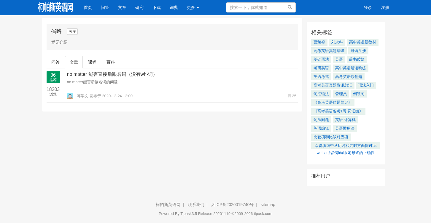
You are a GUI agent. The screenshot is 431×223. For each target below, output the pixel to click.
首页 (90, 7)
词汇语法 (321, 94)
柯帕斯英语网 (168, 204)
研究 (139, 7)
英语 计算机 (345, 119)
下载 (156, 7)
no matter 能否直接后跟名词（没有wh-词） (112, 74)
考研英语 (321, 68)
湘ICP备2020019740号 (232, 204)
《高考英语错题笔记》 (333, 102)
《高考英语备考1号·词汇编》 (338, 111)
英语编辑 (321, 128)
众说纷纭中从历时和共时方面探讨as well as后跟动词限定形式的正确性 (346, 146)
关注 (72, 31)
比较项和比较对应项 (331, 137)
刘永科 (337, 42)
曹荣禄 (319, 42)
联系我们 (196, 204)
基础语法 (321, 59)
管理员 (341, 94)
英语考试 (321, 76)
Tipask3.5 (188, 213)
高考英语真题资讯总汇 (333, 85)
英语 (339, 59)
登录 (368, 7)
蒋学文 (78, 96)
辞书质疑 (357, 59)
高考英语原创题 (348, 76)
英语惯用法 (344, 128)
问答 (105, 7)
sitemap (268, 204)
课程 (92, 62)
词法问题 (321, 119)
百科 (110, 62)
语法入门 (366, 85)
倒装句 (359, 94)
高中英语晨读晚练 (350, 68)
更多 (193, 7)
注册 (385, 7)
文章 (122, 7)
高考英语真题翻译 (329, 50)
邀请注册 (358, 50)
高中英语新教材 (362, 42)
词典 (174, 7)
